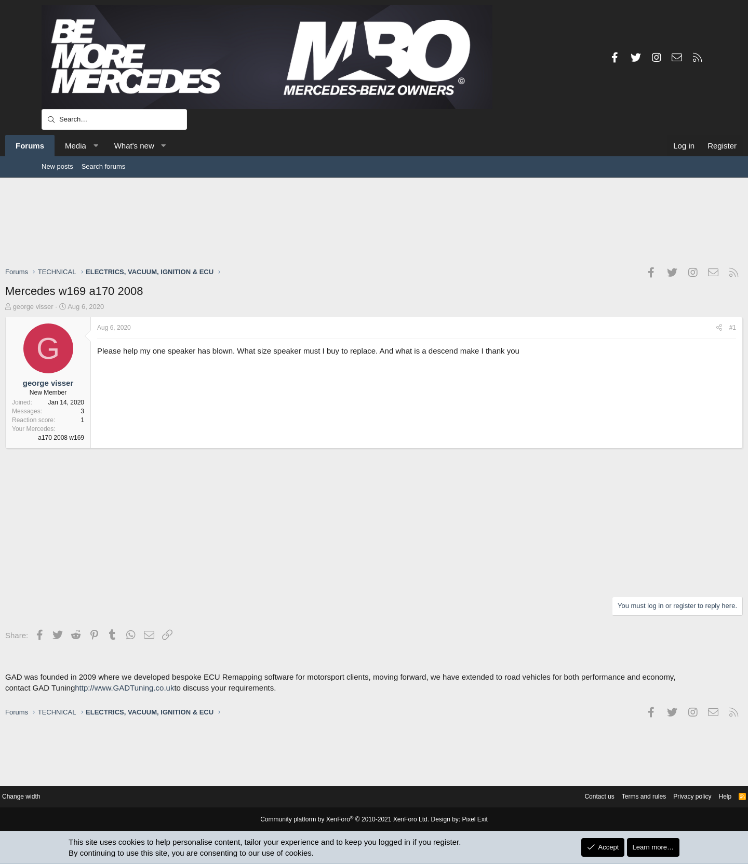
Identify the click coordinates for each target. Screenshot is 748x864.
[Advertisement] (374, 222)
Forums (66, 145)
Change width (67, 797)
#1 (696, 327)
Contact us (544, 797)
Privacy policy (644, 797)
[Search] (114, 119)
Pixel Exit (466, 820)
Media (112, 145)
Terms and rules (592, 797)
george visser (69, 306)
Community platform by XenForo (347, 820)
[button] (132, 145)
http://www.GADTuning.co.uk (160, 698)
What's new (171, 145)
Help (680, 797)
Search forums (104, 166)
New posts (57, 166)
